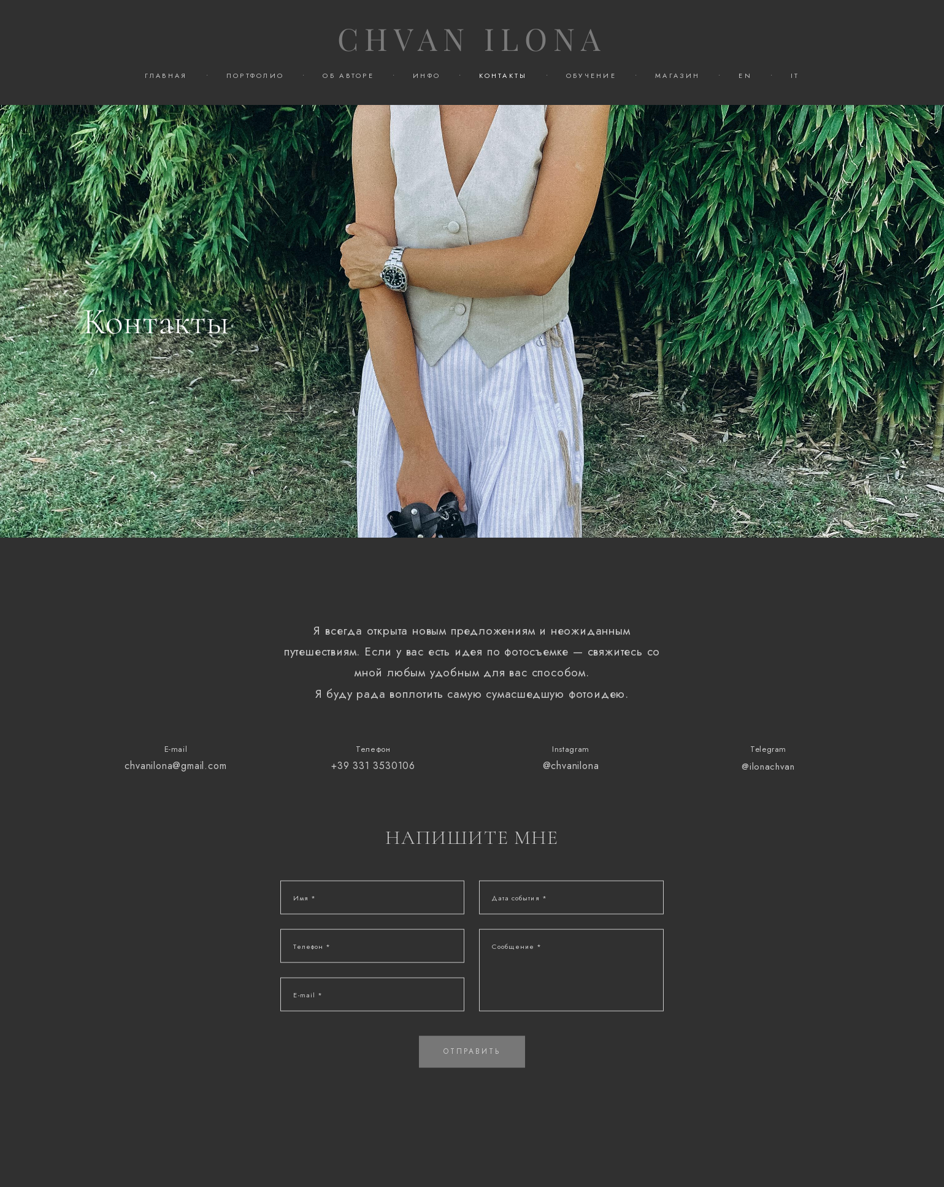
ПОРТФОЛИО (255, 75)
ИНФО (426, 75)
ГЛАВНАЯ (166, 75)
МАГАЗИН (677, 75)
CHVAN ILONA (472, 40)
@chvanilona (571, 777)
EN (745, 75)
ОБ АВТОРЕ (348, 75)
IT (795, 75)
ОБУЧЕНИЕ (591, 75)
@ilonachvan (768, 778)
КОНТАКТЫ (503, 75)
